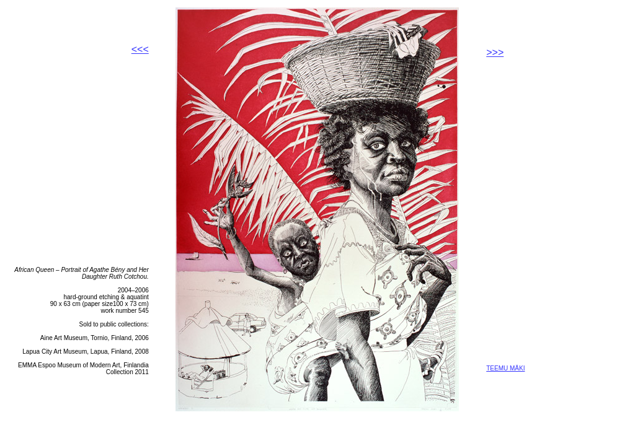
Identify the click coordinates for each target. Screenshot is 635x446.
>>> (495, 52)
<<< (140, 49)
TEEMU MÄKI (505, 368)
